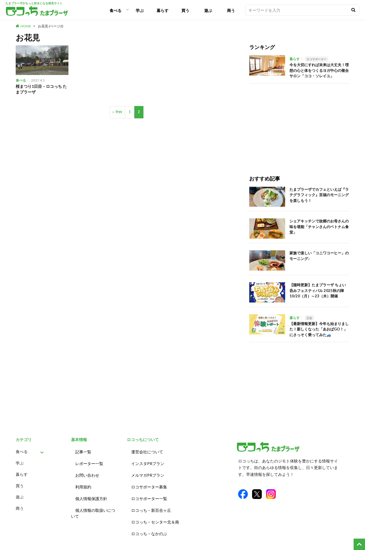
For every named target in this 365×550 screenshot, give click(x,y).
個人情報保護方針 (91, 493)
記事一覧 (83, 451)
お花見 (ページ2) (50, 26)
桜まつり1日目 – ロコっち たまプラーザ (40, 89)
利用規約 (83, 482)
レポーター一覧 (89, 461)
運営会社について (147, 451)
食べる (115, 10)
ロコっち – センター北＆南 (155, 514)
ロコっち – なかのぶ (149, 525)
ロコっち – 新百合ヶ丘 (151, 504)
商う (231, 10)
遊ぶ (208, 10)
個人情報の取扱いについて (93, 507)
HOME (26, 26)
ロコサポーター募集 (149, 482)
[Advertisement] (299, 123)
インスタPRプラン (147, 461)
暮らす (163, 10)
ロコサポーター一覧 (149, 493)
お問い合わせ (87, 472)
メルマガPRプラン (147, 472)
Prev (119, 113)
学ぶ (140, 10)
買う (185, 10)
